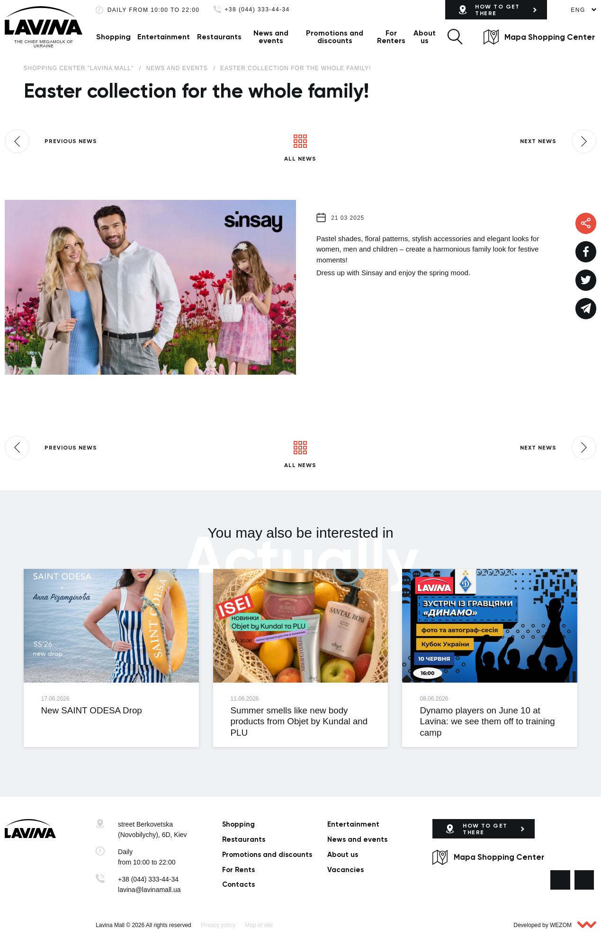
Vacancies (345, 869)
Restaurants (219, 36)
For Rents (238, 869)
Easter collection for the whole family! (295, 68)
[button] (454, 36)
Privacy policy (218, 925)
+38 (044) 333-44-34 (256, 10)
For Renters (391, 36)
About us (424, 36)
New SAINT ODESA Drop (91, 710)
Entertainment (163, 36)
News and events (270, 36)
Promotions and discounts (334, 36)
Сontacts (238, 884)
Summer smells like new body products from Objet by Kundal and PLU (299, 721)
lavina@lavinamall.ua (149, 889)
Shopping (113, 36)
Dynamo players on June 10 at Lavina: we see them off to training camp (487, 721)
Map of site (259, 925)
